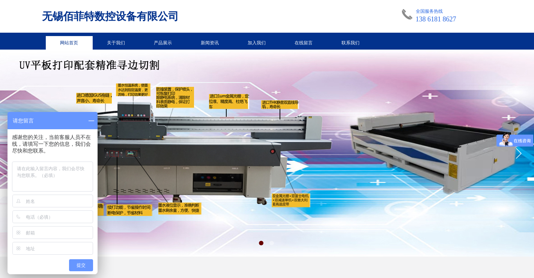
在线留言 (304, 42)
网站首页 (69, 42)
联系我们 (350, 42)
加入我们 (257, 42)
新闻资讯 (210, 42)
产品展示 (163, 42)
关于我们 (116, 42)
